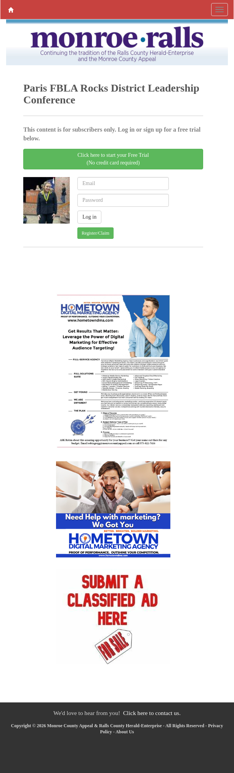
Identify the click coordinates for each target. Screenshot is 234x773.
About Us (124, 731)
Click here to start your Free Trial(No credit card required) (113, 159)
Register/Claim (95, 233)
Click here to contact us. (152, 713)
